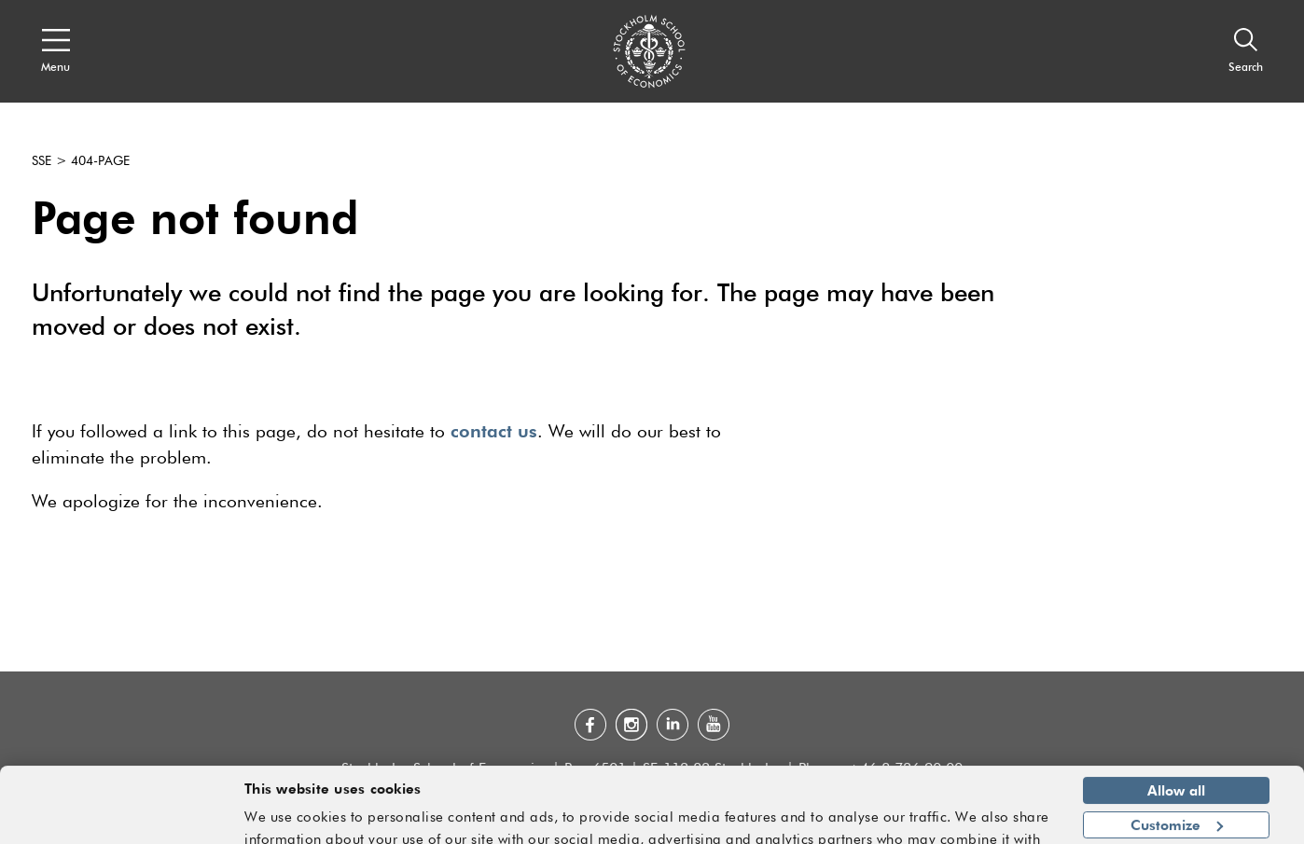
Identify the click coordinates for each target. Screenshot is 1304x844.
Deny (1175, 818)
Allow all (1176, 749)
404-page (100, 161)
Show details (1000, 821)
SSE (41, 161)
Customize (1177, 783)
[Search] (1245, 51)
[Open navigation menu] (55, 51)
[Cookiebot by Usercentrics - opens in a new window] (120, 819)
